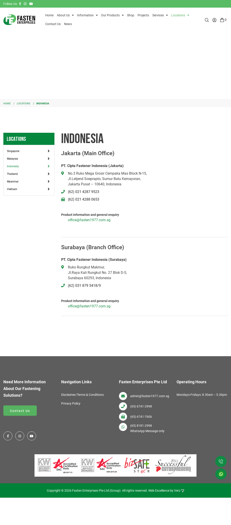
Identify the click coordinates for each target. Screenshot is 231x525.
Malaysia (12, 158)
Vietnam (12, 189)
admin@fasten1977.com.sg (149, 396)
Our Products (110, 15)
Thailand (12, 174)
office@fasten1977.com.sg (89, 220)
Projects (143, 15)
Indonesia (13, 166)
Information (85, 15)
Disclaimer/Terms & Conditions (82, 394)
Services (158, 15)
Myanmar (13, 181)
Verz (177, 489)
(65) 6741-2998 (141, 406)
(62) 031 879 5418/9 (84, 285)
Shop (130, 15)
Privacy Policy (70, 403)
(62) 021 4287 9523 (83, 192)
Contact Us (53, 24)
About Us (63, 15)
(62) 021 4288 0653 (83, 199)
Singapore (13, 151)
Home (49, 15)
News (68, 24)
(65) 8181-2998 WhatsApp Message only (147, 428)
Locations (178, 15)
